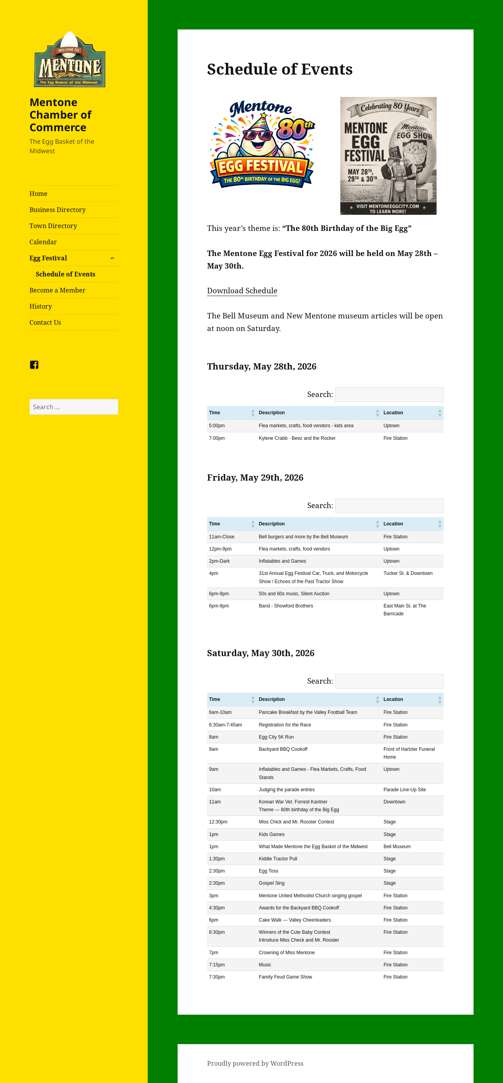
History (40, 306)
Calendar (43, 242)
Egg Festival (48, 258)
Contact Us (45, 322)
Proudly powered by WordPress (255, 1063)
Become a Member (57, 290)
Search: (320, 394)
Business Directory (57, 209)
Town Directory (53, 225)
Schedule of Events (65, 274)
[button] (252, 412)
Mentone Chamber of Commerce (60, 114)
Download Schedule (242, 290)
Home (38, 193)
